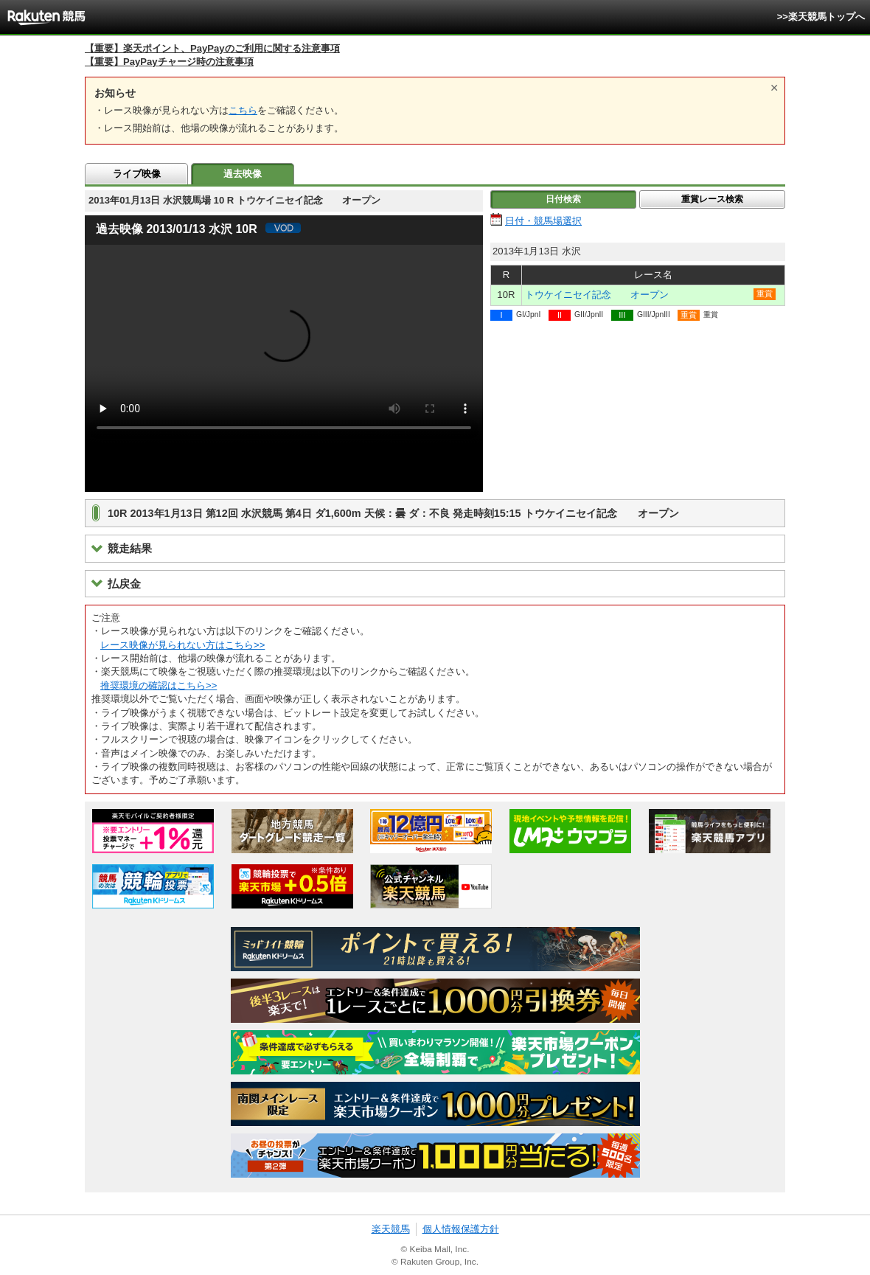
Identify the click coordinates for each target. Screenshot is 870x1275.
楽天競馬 (391, 1228)
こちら (243, 110)
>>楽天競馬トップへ (821, 16)
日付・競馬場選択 (543, 220)
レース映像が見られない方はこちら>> (182, 644)
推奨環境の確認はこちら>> (158, 685)
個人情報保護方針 (460, 1228)
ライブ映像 (137, 173)
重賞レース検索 (712, 199)
